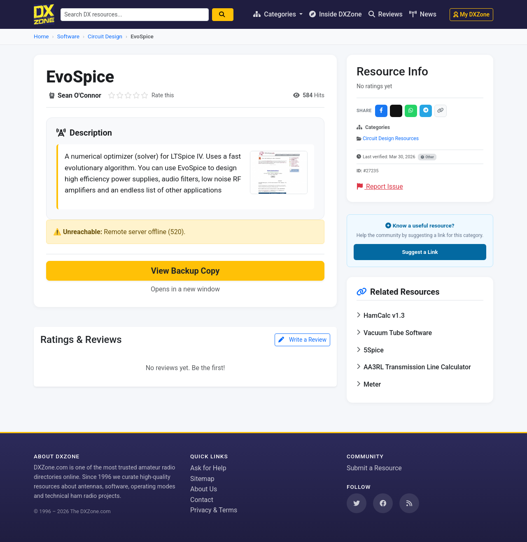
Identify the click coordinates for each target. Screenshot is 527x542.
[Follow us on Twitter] (356, 503)
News (422, 14)
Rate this (163, 95)
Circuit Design (105, 36)
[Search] (226, 14)
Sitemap (202, 479)
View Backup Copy (185, 286)
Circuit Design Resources (391, 138)
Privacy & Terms (213, 510)
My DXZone (471, 14)
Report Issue (380, 186)
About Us (203, 489)
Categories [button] (275, 14)
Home (41, 36)
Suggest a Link (420, 252)
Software (68, 36)
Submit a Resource (374, 468)
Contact (201, 500)
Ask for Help (208, 468)
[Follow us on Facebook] (383, 503)
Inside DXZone (335, 14)
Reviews (385, 14)
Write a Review (302, 355)
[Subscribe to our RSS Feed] (409, 503)
